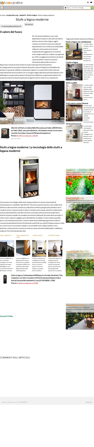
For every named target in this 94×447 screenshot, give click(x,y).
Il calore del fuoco (11, 31)
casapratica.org (12, 15)
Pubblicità (89, 402)
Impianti (22, 15)
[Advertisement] (21, 13)
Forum (67, 7)
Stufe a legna (32, 15)
